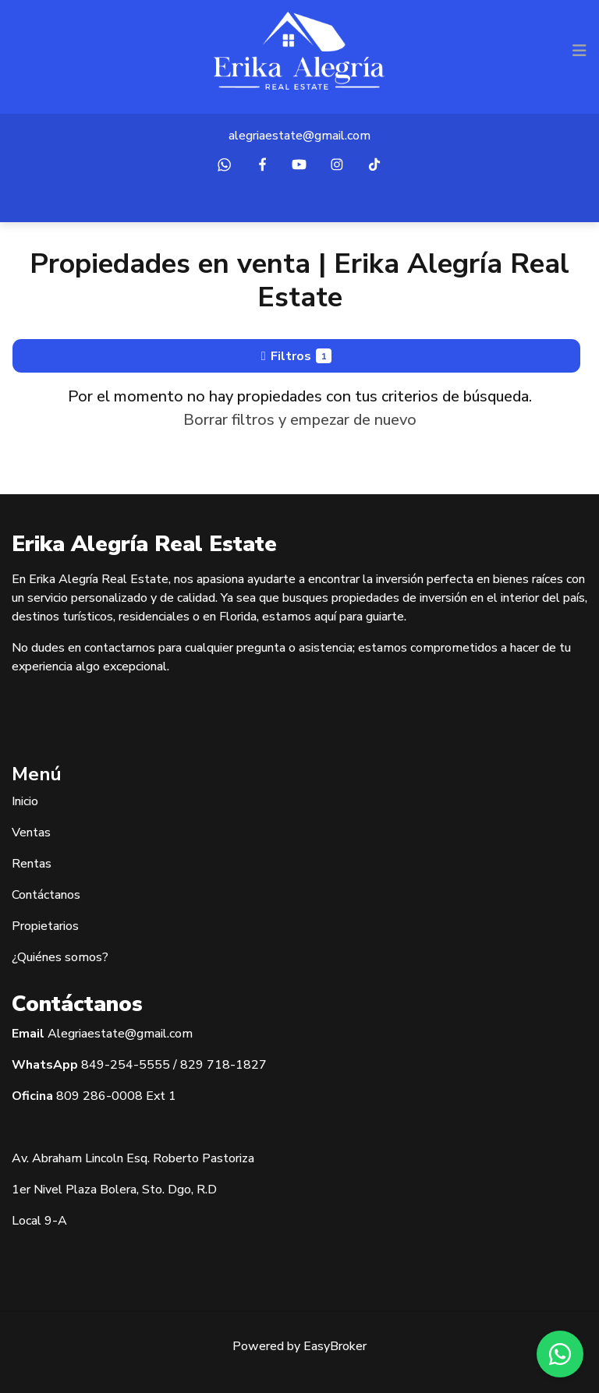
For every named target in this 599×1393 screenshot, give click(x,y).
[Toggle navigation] (579, 50)
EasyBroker (335, 1346)
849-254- (110, 1064)
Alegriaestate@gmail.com (120, 1033)
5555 (154, 1064)
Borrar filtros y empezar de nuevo (299, 419)
